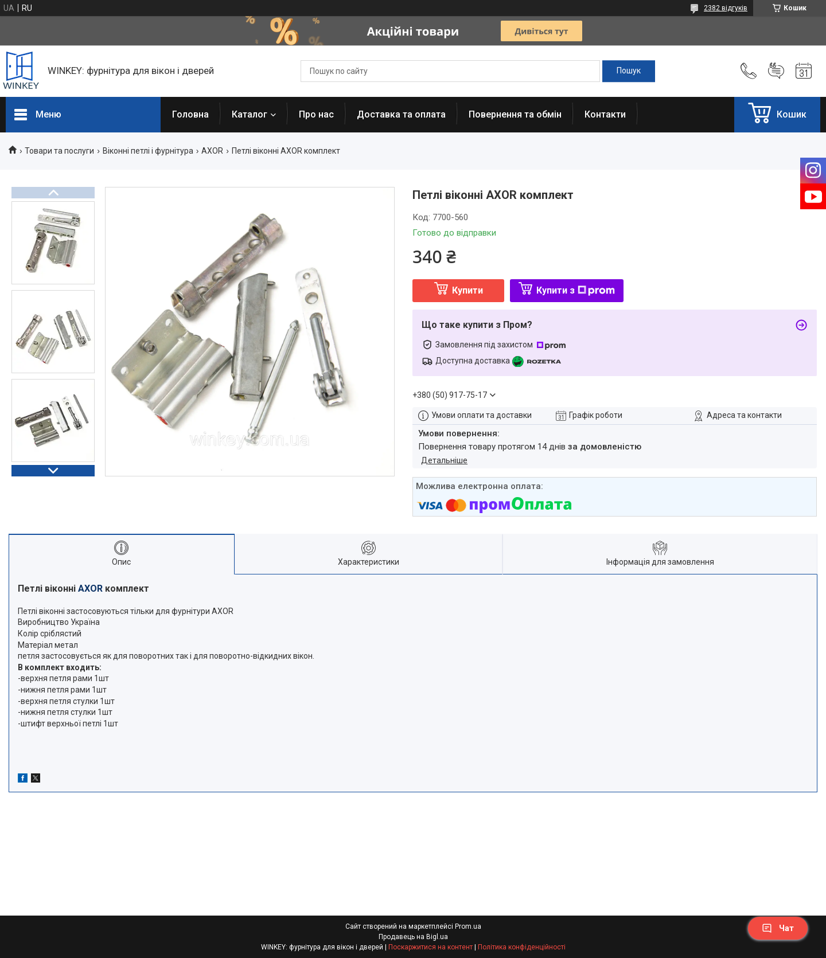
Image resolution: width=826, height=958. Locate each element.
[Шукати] (628, 71)
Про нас (316, 114)
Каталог (249, 114)
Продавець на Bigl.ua (413, 937)
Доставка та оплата (401, 114)
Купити (467, 290)
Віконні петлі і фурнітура (148, 150)
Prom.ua (468, 926)
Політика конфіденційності (522, 947)
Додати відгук (776, 71)
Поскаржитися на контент (430, 947)
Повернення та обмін (515, 114)
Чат (778, 928)
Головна (190, 114)
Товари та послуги (59, 150)
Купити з (575, 290)
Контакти (605, 114)
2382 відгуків (725, 8)
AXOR (212, 150)
